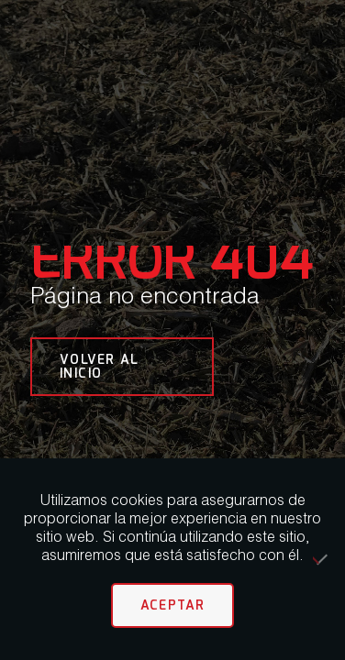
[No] (322, 559)
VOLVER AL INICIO (99, 366)
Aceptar (173, 605)
